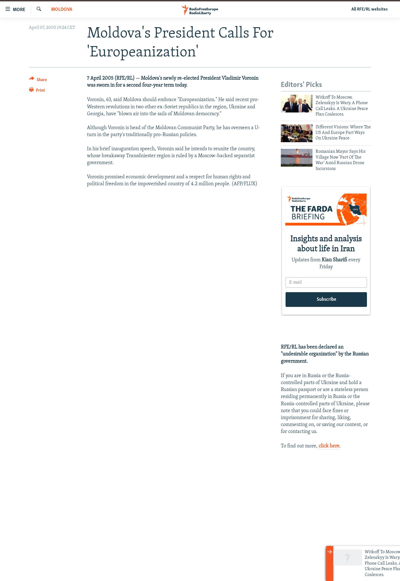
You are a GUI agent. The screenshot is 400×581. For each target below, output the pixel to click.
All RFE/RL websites (369, 9)
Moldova (61, 9)
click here (329, 446)
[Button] (38, 80)
